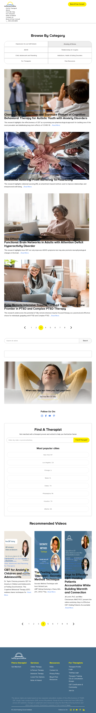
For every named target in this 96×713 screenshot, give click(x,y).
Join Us (71, 690)
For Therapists (26, 61)
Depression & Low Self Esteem (26, 44)
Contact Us (9, 17)
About (8, 10)
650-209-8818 (12, 21)
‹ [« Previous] (25, 327)
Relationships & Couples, (51, 173)
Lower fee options (38, 677)
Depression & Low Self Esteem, (15, 173)
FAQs (52, 667)
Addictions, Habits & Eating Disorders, (44, 565)
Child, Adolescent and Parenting (26, 55)
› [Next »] (71, 327)
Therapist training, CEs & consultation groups (76, 678)
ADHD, (20, 235)
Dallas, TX (48, 486)
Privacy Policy (55, 674)
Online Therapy (36, 667)
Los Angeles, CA (48, 462)
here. (69, 705)
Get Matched (16, 667)
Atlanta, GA (48, 509)
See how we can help (48, 397)
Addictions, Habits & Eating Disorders (69, 55)
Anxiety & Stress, (10, 111)
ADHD (26, 50)
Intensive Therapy (37, 674)
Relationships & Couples (70, 50)
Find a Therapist (11, 8)
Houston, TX (48, 501)
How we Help (10, 12)
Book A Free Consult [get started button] (13, 19)
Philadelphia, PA (48, 493)
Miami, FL (48, 478)
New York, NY (48, 455)
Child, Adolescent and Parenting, (30, 111)
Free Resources (70, 61)
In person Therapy (37, 670)
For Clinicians (10, 14)
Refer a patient (11, 15)
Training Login (74, 673)
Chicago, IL (48, 470)
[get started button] (77, 4)
